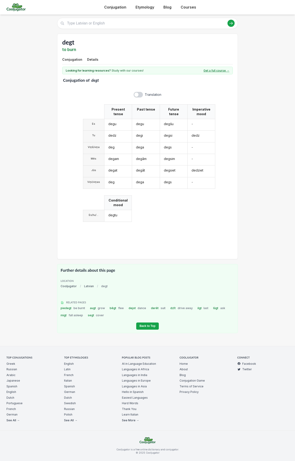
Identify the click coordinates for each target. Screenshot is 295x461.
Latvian (89, 286)
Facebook (246, 363)
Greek (10, 363)
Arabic (10, 375)
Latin (67, 369)
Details (92, 59)
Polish (68, 414)
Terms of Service (192, 386)
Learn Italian (130, 414)
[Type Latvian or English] (147, 23)
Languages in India (134, 375)
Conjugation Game (192, 380)
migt (72, 315)
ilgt (203, 308)
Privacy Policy (189, 392)
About (184, 369)
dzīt (181, 308)
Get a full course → (216, 70)
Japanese (13, 380)
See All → (13, 420)
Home (184, 363)
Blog (167, 7)
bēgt (117, 308)
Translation (153, 94)
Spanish (11, 386)
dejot (137, 308)
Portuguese (14, 403)
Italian (68, 380)
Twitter (244, 369)
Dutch (10, 397)
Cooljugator (69, 286)
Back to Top (147, 326)
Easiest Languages (135, 397)
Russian (11, 369)
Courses (188, 7)
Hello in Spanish (133, 392)
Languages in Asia (134, 386)
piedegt (73, 308)
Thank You (129, 409)
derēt (158, 308)
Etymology (145, 7)
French (11, 409)
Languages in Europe (136, 380)
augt (97, 308)
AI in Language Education (139, 363)
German (12, 414)
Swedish (70, 403)
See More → (130, 420)
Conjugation (115, 7)
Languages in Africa (135, 369)
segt (96, 315)
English (11, 392)
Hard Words (130, 403)
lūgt (219, 308)
